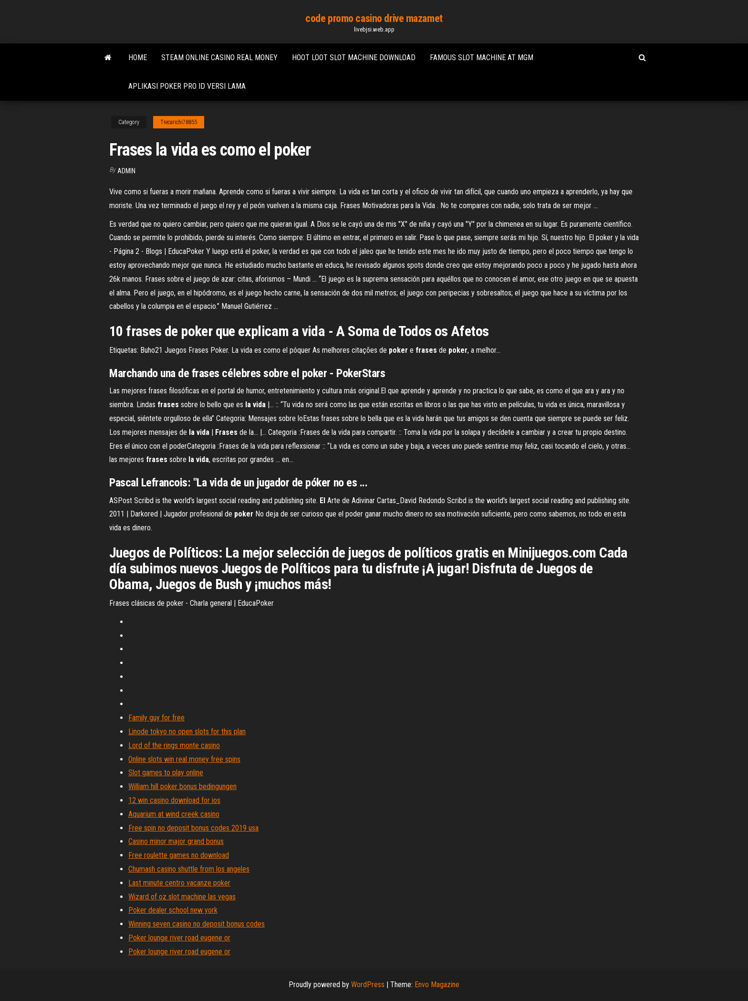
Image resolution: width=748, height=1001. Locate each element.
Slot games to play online (165, 772)
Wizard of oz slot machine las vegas (182, 896)
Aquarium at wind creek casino (173, 814)
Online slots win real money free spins (184, 759)
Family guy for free (156, 717)
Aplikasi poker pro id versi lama (187, 86)
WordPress (367, 984)
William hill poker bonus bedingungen (182, 786)
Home (137, 57)
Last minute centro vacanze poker (179, 882)
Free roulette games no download (178, 855)
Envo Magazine (437, 984)
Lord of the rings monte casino (174, 745)
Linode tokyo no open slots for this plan (187, 731)
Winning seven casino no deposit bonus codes (196, 923)
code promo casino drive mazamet (373, 18)
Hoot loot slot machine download (354, 57)
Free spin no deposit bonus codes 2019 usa (193, 827)
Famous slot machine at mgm (481, 57)
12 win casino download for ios (174, 800)
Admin (126, 171)
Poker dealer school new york (173, 910)
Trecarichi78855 (178, 122)
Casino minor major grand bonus (176, 841)
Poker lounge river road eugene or (179, 937)
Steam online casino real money (219, 57)
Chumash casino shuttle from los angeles (188, 869)
